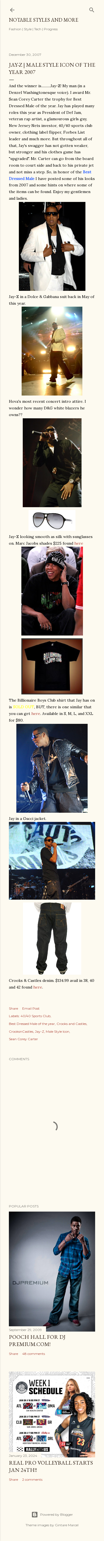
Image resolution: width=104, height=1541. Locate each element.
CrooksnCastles (21, 1031)
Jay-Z (39, 1031)
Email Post (31, 1008)
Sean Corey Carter (23, 1039)
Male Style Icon (57, 1031)
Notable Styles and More (43, 20)
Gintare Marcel (66, 1525)
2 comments (32, 1479)
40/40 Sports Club (35, 1016)
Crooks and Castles (72, 1024)
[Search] (91, 8)
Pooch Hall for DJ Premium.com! (37, 1340)
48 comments (33, 1354)
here (78, 543)
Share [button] (13, 1008)
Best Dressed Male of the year (32, 1024)
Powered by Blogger (52, 1514)
